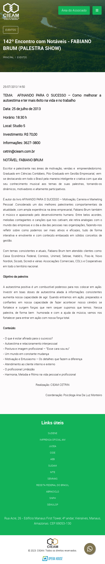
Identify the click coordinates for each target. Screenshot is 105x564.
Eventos (22, 57)
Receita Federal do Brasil (52, 485)
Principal (8, 57)
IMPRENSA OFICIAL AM (52, 439)
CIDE (52, 452)
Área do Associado (74, 10)
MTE (52, 472)
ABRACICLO (52, 491)
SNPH (52, 498)
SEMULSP (52, 504)
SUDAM (52, 465)
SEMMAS (52, 478)
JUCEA (52, 446)
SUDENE (52, 433)
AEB (52, 459)
